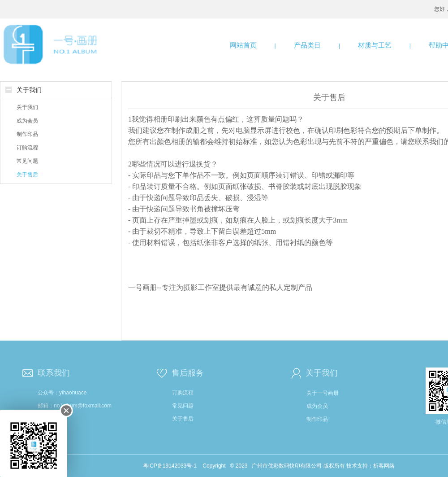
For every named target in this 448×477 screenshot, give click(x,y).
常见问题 (27, 161)
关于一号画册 (322, 393)
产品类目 (307, 45)
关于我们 (29, 89)
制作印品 (27, 134)
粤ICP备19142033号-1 (170, 466)
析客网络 (384, 466)
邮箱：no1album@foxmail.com (75, 406)
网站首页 (243, 45)
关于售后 (27, 174)
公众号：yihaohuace (62, 392)
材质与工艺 (375, 45)
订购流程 (27, 147)
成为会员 (27, 121)
